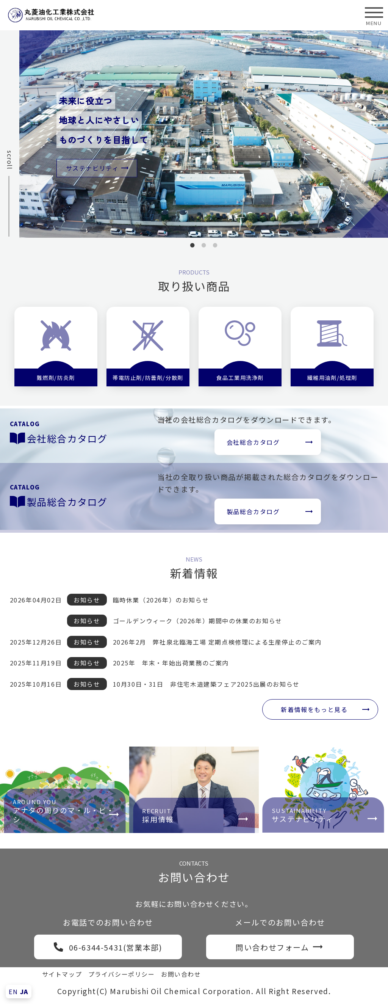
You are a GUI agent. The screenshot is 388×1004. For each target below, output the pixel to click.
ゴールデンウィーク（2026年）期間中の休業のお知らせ (197, 620)
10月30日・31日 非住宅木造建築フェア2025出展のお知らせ (206, 683)
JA (24, 991)
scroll (9, 160)
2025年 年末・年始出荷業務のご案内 (171, 662)
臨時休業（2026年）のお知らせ (161, 599)
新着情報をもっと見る (314, 708)
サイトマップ (62, 973)
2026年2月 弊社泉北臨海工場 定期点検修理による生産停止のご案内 (217, 641)
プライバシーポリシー (121, 973)
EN (13, 991)
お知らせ (87, 599)
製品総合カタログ (253, 511)
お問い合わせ (181, 973)
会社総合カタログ (253, 442)
